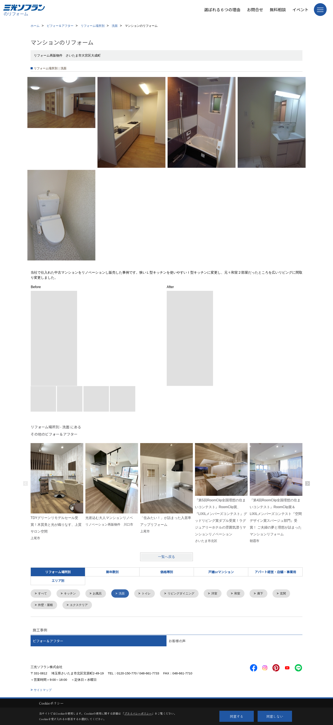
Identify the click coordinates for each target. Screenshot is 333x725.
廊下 (268, 594)
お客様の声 (177, 641)
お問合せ (255, 9)
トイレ (150, 594)
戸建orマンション (221, 572)
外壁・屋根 (70, 605)
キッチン (71, 594)
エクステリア (104, 605)
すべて (43, 594)
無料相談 (278, 9)
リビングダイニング (186, 594)
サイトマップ (43, 690)
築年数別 (112, 572)
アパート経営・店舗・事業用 (275, 572)
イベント (300, 9)
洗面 (125, 594)
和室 (244, 594)
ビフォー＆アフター (48, 641)
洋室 (221, 594)
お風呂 (99, 594)
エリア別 (58, 580)
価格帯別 (166, 572)
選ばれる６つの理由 (222, 9)
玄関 (41, 605)
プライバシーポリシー (138, 713)
